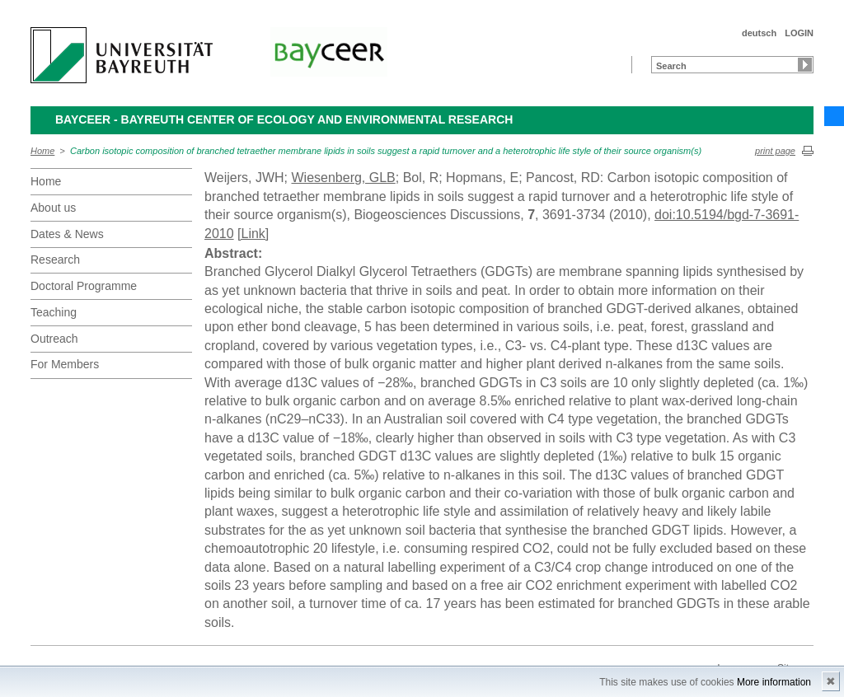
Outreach (54, 338)
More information (774, 682)
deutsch (759, 33)
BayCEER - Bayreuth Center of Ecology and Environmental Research (284, 119)
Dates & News (67, 234)
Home (42, 151)
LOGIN (799, 33)
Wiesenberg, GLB (343, 178)
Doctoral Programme (83, 285)
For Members (64, 364)
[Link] (253, 234)
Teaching (53, 312)
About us (53, 207)
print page (775, 151)
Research (55, 259)
